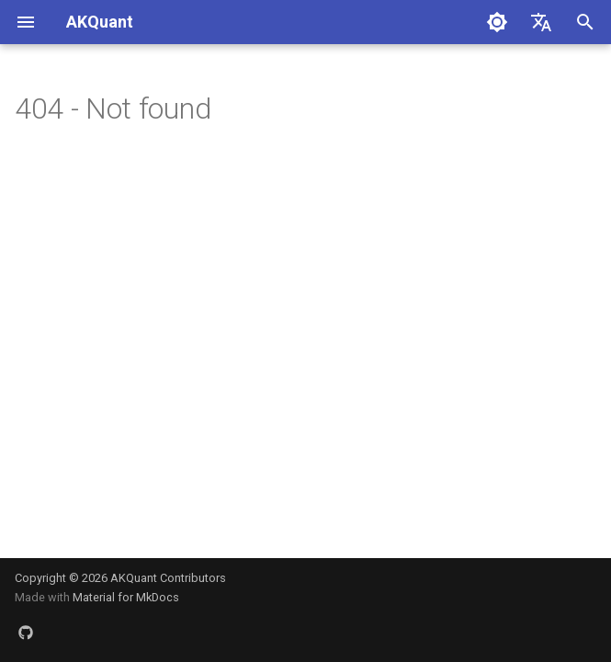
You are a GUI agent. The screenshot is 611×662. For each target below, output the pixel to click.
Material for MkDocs (126, 597)
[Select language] (541, 22)
